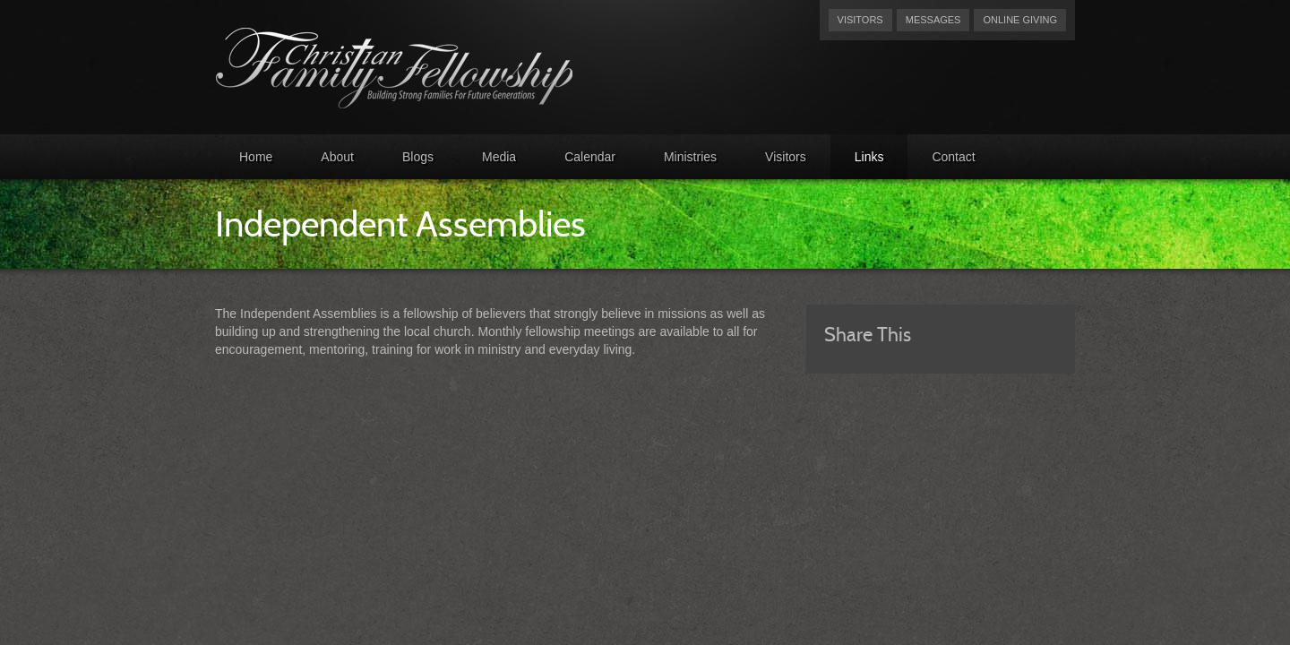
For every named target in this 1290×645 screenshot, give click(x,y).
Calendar (589, 157)
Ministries (690, 157)
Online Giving (1020, 19)
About (337, 157)
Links (869, 157)
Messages (933, 19)
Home (255, 157)
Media (499, 157)
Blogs (418, 157)
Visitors (860, 19)
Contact (953, 157)
